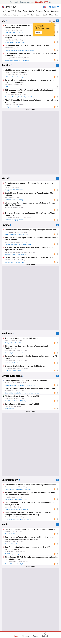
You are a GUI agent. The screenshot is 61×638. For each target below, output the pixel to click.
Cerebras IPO (9, 363)
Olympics (19, 509)
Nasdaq (36, 393)
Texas (25, 499)
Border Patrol (9, 60)
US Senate (8, 87)
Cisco (7, 353)
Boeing (7, 544)
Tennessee (28, 489)
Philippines (8, 190)
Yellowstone (18, 499)
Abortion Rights (10, 50)
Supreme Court (29, 50)
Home (16, 636)
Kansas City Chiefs (10, 254)
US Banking (21, 385)
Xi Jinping (20, 32)
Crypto (46, 11)
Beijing (7, 343)
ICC (14, 190)
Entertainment (6, 15)
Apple (19, 554)
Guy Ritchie (27, 519)
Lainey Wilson (19, 489)
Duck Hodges (9, 489)
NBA (29, 244)
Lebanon (18, 42)
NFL (27, 234)
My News (25, 636)
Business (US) (31, 385)
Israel (24, 42)
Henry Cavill (8, 519)
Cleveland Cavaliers (11, 244)
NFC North (17, 262)
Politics (18, 11)
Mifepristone (20, 50)
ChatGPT (7, 554)
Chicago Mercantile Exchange (14, 393)
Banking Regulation (11, 385)
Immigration (25, 60)
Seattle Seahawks (10, 234)
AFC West (21, 254)
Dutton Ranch (9, 499)
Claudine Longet (10, 509)
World (25, 11)
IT (17, 363)
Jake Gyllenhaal (18, 519)
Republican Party (29, 97)
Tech (32, 15)
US (12, 11)
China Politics (19, 343)
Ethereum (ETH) (9, 408)
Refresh (45, 636)
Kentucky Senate (17, 97)
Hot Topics (6, 11)
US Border (17, 60)
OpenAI (7, 534)
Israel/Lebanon (9, 42)
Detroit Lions (9, 262)
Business (39, 11)
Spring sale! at (29, 2)
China (13, 32)
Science (38, 15)
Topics (35, 636)
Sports (31, 11)
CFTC (6, 370)
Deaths (25, 509)
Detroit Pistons (22, 244)
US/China (8, 32)
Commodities (28, 393)
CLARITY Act (9, 401)
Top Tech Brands (15, 353)
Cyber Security (14, 564)
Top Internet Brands (30, 401)
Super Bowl (20, 234)
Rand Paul (8, 97)
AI (22, 353)
